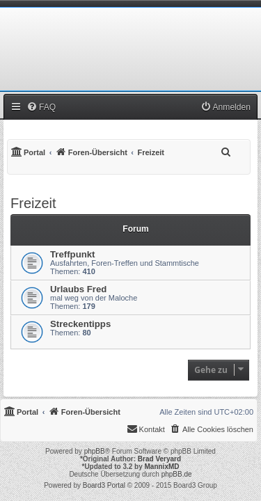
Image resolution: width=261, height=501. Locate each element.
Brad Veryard (159, 459)
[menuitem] (41, 107)
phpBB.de (176, 474)
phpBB (94, 451)
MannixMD (162, 466)
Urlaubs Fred (78, 289)
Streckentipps (80, 324)
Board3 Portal (104, 485)
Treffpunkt (72, 254)
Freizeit (33, 203)
